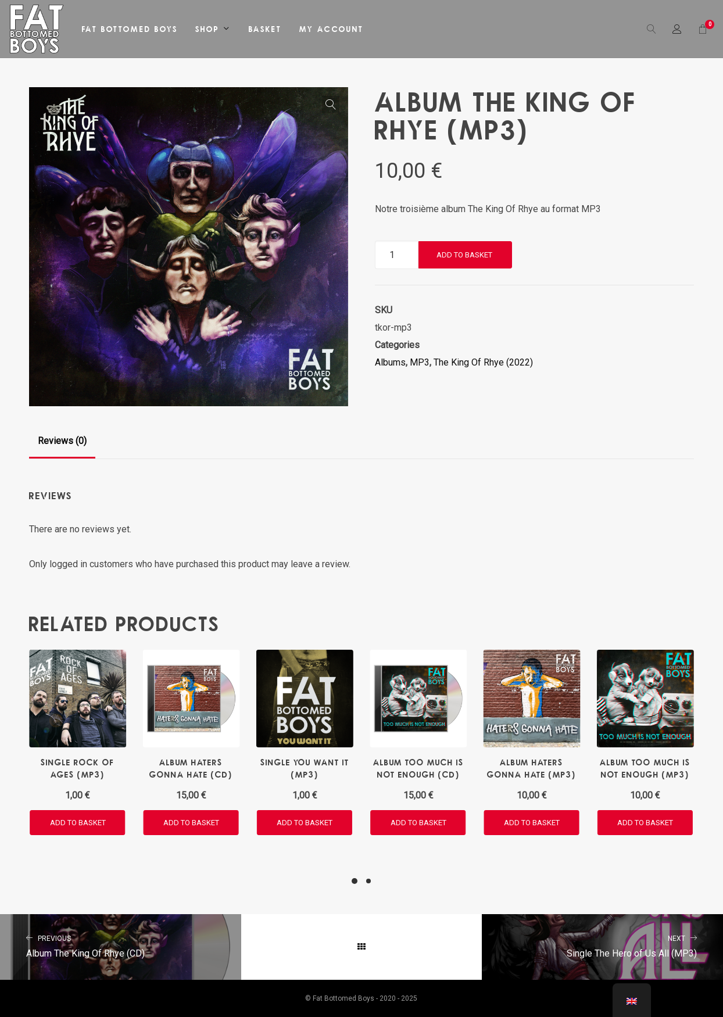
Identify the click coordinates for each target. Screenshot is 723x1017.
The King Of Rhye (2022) (483, 362)
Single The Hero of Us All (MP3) (602, 945)
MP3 (419, 362)
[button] (330, 104)
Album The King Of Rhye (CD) (120, 945)
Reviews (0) (62, 440)
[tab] (62, 441)
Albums (390, 362)
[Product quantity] (396, 255)
